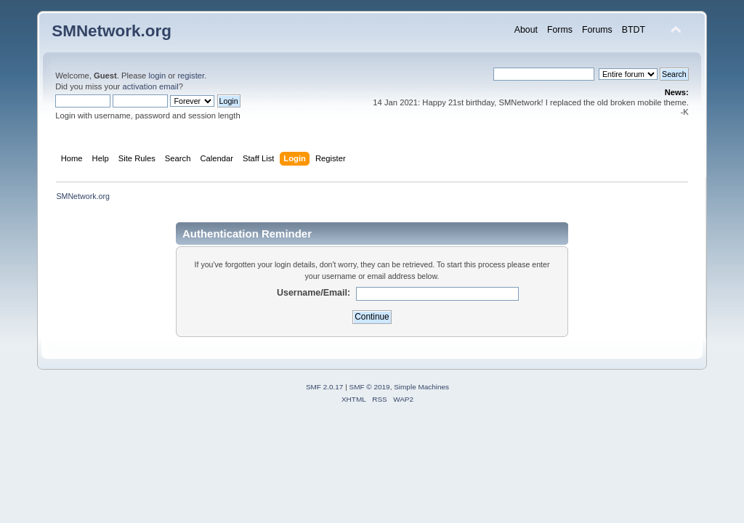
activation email (150, 86)
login (157, 75)
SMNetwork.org (111, 31)
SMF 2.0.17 (325, 387)
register (190, 75)
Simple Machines (421, 387)
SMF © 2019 (369, 387)
